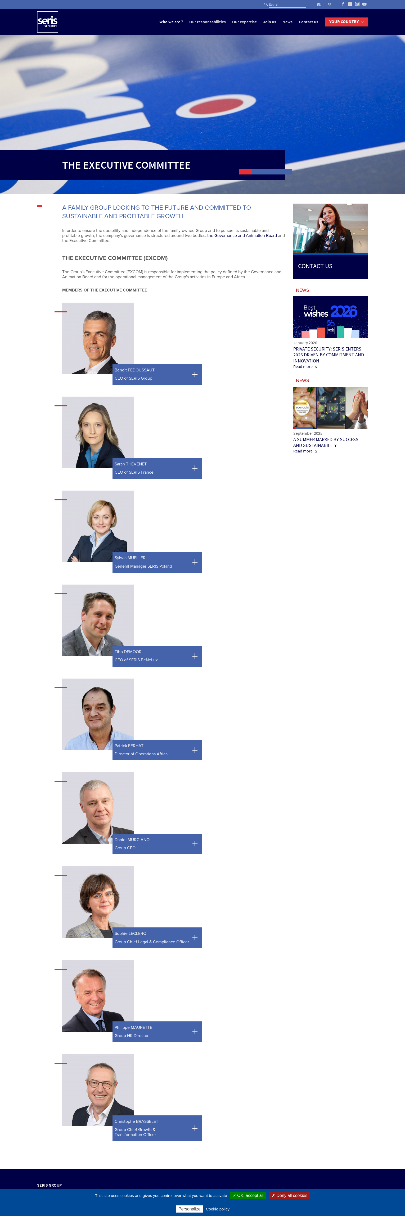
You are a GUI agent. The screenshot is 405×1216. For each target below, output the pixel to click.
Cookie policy (218, 1209)
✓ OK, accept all (248, 1195)
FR (329, 4)
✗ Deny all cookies (289, 1195)
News (287, 22)
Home (300, 185)
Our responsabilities (207, 22)
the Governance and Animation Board (242, 235)
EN (319, 4)
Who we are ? (171, 22)
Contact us (308, 22)
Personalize (189, 1209)
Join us (269, 22)
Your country (344, 21)
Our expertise (244, 22)
